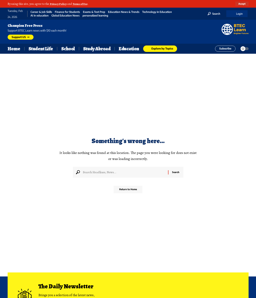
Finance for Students (67, 12)
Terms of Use (82, 4)
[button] (242, 4)
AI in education (40, 15)
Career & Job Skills (41, 12)
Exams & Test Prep (94, 12)
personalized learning (95, 15)
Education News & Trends (123, 12)
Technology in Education (157, 12)
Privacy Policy (59, 4)
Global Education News (65, 15)
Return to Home (128, 190)
